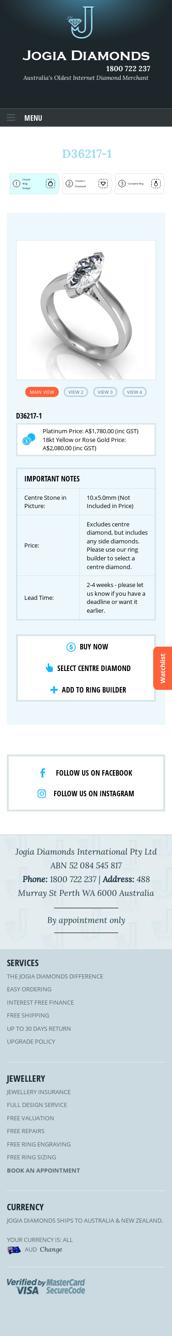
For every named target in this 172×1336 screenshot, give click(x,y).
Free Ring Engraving (39, 1144)
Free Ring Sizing (31, 1157)
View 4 (134, 392)
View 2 (75, 392)
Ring (25, 183)
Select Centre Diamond (94, 668)
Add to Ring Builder (94, 690)
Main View (42, 392)
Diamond (80, 186)
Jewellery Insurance (39, 1092)
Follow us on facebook (94, 773)
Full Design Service (37, 1105)
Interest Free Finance (40, 1002)
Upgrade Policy (31, 1041)
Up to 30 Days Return (39, 1028)
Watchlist (162, 668)
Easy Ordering (29, 989)
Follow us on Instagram (94, 793)
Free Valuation (30, 1118)
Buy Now (94, 647)
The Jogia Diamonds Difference (55, 976)
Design (26, 188)
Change (51, 1249)
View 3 (105, 392)
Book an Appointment (43, 1170)
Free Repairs (25, 1131)
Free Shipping (28, 1015)
